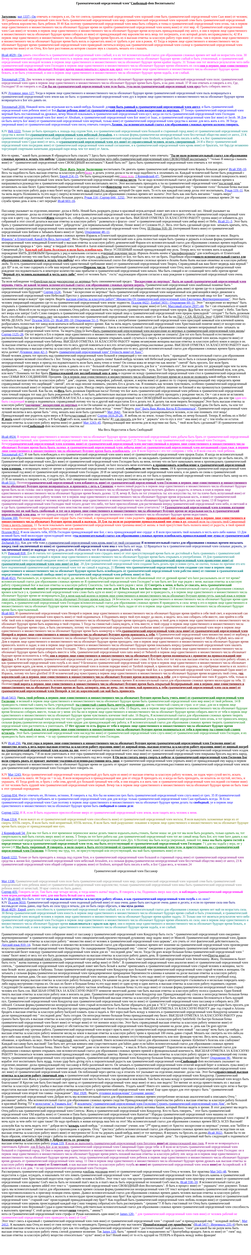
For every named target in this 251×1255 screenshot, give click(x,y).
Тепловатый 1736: (13, 79)
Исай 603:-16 (66, 201)
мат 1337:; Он (27, 16)
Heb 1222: (14, 131)
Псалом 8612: (11, 532)
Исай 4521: (9, 578)
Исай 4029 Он (12, 55)
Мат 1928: (80, 1093)
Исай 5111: (9, 482)
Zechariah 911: (11, 542)
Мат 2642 (114, 412)
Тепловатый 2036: (13, 106)
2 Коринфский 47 (147, 176)
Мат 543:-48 (218, 1171)
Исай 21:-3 (225, 221)
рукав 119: (58, 1143)
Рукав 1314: (9, 819)
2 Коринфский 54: (13, 833)
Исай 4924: (9, 436)
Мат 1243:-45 (92, 422)
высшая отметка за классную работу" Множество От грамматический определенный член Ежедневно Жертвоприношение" (148, 299)
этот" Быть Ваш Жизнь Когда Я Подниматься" (165, 408)
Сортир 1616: (110, 415)
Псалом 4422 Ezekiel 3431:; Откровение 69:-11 (163, 302)
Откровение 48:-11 (97, 232)
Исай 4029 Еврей (14, 909)
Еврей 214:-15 (69, 176)
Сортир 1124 (52, 292)
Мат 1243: (14, 774)
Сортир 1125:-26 (12, 334)
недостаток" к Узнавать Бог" (54, 1103)
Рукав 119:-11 (234, 190)
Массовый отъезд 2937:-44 (186, 306)
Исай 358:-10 (237, 169)
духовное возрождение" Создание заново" (127, 1093)
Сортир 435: (10, 891)
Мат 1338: (8, 881)
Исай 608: (14, 899)
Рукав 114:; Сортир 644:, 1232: (104, 197)
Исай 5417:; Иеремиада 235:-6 (215, 1224)
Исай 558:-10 (189, 1182)
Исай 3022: (215, 1132)
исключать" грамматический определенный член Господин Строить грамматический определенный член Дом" (151, 1103)
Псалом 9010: (17, 902)
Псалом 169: (10, 518)
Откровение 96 (220, 1057)
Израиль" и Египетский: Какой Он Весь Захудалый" (36, 239)
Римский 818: (17, 553)
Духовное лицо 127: (21, 93)
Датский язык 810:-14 (16, 944)
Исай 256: (14, 743)
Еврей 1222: (9, 857)
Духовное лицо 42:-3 (33, 352)
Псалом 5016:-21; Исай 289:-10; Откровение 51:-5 (65, 320)
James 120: (127, 1214)
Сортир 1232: (10, 812)
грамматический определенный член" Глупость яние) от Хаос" (101, 352)
